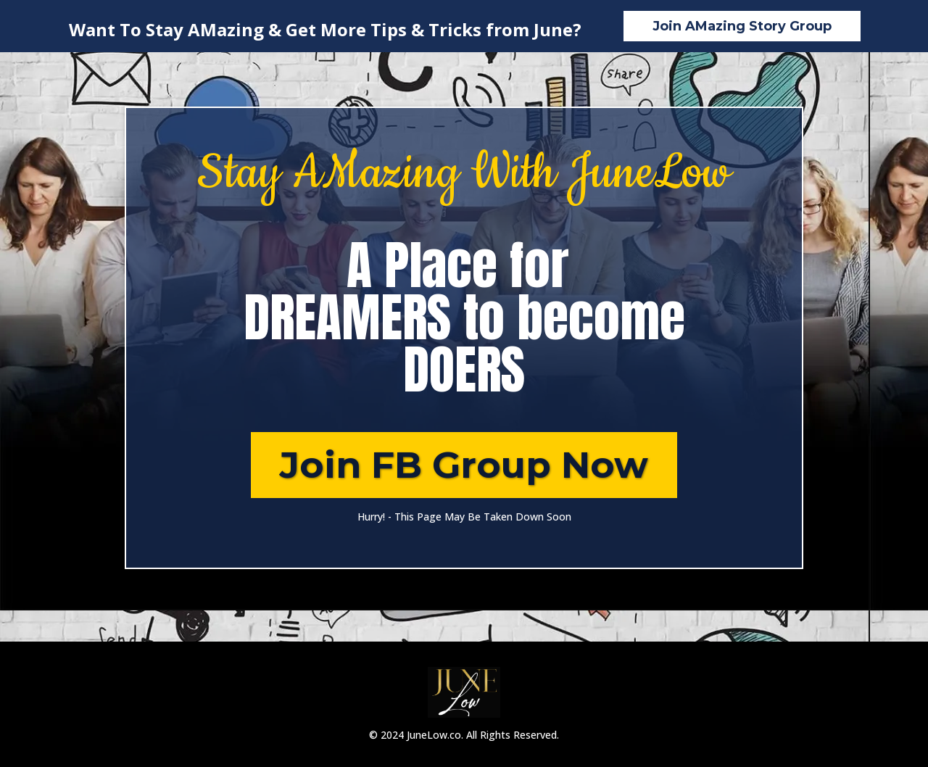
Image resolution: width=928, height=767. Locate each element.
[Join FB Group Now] (464, 465)
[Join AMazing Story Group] (742, 26)
